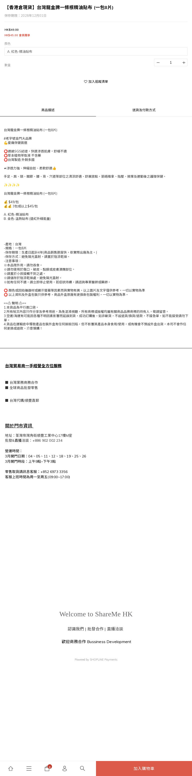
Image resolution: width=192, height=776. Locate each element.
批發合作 (95, 628)
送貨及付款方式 (144, 110)
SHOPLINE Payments (104, 659)
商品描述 (48, 110)
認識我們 (76, 628)
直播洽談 (115, 628)
